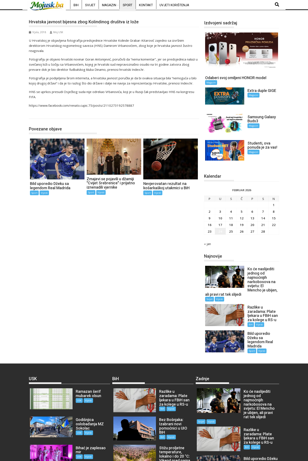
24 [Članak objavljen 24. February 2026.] (220, 218)
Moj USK (56, 32)
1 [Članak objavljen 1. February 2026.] (274, 191)
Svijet (90, 5)
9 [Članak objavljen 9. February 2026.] (209, 205)
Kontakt (146, 5)
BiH (76, 5)
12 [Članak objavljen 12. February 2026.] (242, 205)
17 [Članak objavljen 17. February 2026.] (220, 211)
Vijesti (44, 192)
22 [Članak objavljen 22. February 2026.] (274, 211)
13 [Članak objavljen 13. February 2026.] (252, 205)
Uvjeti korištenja (174, 5)
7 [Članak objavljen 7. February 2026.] (263, 198)
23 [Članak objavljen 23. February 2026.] (210, 218)
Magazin (109, 5)
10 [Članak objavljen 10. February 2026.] (220, 205)
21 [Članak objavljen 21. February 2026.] (263, 211)
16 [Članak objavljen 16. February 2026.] (210, 211)
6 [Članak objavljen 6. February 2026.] (252, 198)
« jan (207, 230)
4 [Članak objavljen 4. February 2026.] (231, 198)
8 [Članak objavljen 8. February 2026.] (274, 198)
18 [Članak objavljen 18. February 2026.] (231, 211)
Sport (127, 5)
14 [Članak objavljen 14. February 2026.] (263, 205)
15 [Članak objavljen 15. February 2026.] (274, 205)
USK (70, 374)
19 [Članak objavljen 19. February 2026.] (242, 211)
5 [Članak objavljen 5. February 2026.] (242, 198)
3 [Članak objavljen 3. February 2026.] (220, 198)
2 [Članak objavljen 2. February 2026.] (209, 198)
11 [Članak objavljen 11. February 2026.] (231, 205)
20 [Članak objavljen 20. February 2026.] (252, 211)
